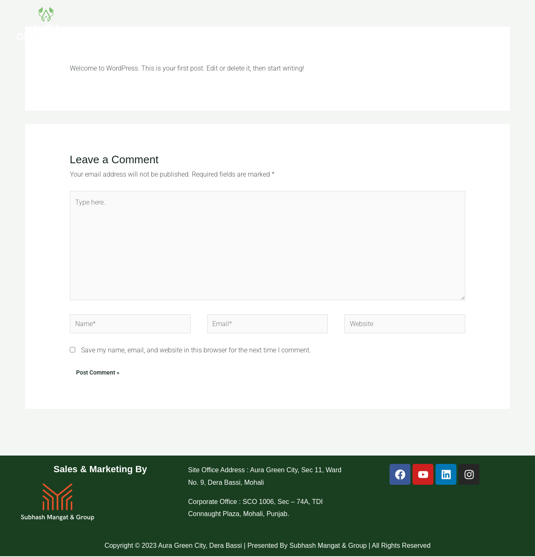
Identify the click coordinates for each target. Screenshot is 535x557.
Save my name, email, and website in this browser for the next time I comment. (196, 351)
